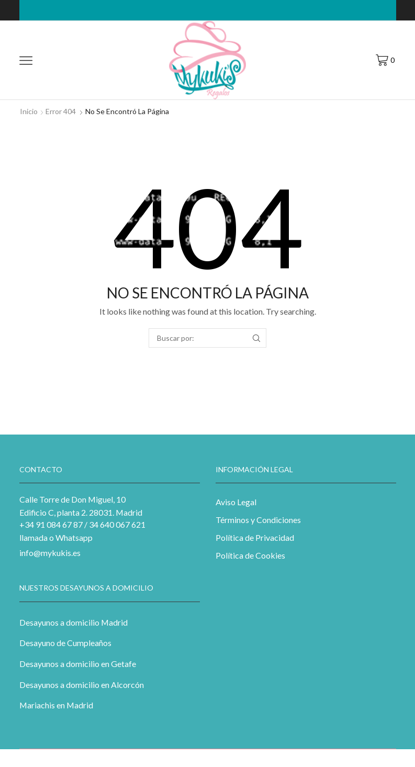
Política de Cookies (250, 555)
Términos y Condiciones (258, 520)
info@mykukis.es (50, 553)
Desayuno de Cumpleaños (65, 643)
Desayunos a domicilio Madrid (73, 622)
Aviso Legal (236, 502)
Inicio (29, 111)
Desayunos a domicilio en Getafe (77, 664)
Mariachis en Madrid (56, 705)
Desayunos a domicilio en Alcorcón (81, 685)
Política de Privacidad (255, 537)
